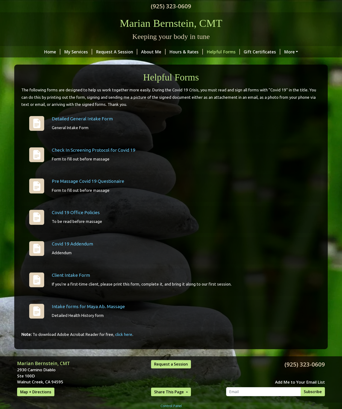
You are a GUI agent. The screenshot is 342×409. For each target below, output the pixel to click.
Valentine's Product (197, 62)
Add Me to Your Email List (300, 392)
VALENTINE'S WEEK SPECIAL (252, 62)
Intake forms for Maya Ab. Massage (88, 316)
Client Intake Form (71, 285)
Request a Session (171, 374)
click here (123, 344)
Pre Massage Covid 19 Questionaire (88, 191)
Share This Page (169, 401)
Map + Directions (35, 401)
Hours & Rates (163, 52)
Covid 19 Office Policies (76, 222)
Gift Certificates (239, 52)
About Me (130, 52)
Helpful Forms (200, 52)
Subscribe (313, 401)
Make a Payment (280, 52)
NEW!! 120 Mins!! (105, 62)
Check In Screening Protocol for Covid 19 (93, 160)
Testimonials (36, 62)
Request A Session (93, 52)
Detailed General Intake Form (82, 128)
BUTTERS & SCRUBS (150, 62)
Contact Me (69, 62)
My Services (55, 52)
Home (29, 52)
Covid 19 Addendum (72, 253)
